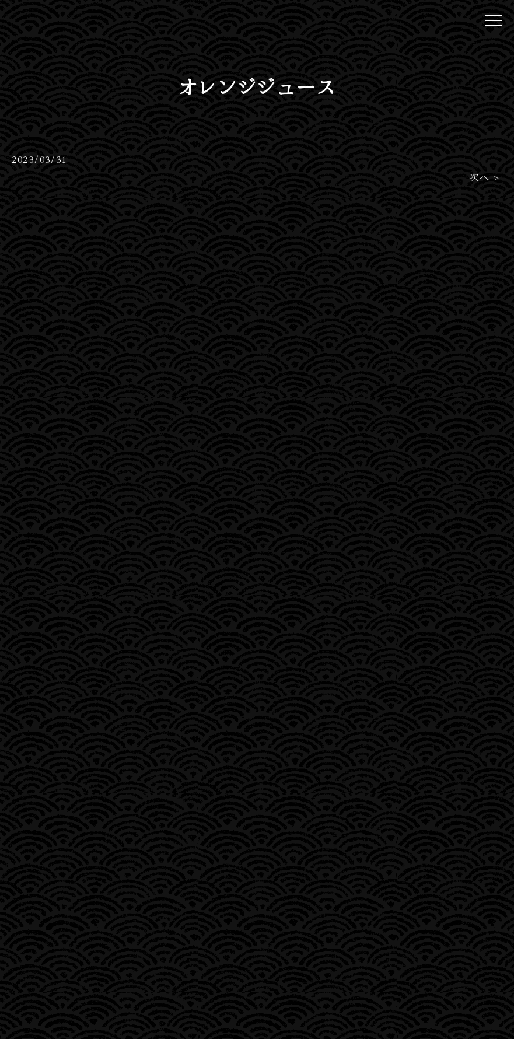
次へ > (484, 176)
